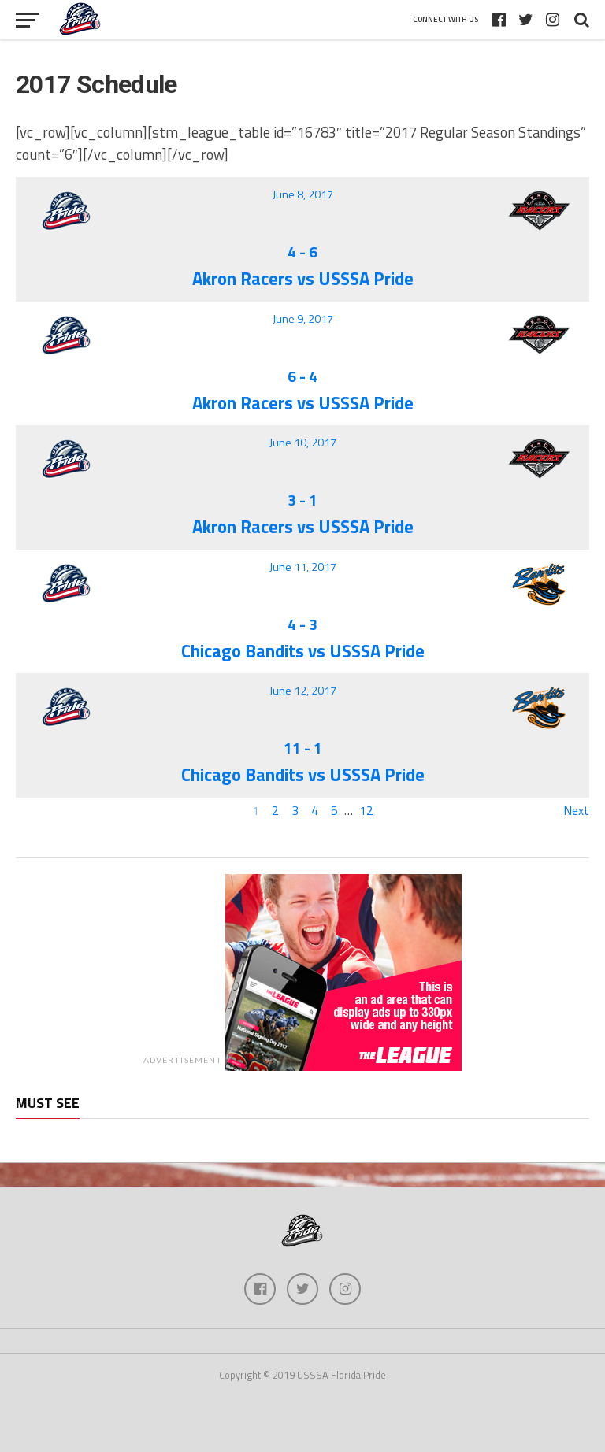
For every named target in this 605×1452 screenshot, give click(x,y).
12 (366, 810)
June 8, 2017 (303, 194)
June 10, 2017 (302, 442)
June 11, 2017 (302, 567)
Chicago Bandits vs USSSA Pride (303, 651)
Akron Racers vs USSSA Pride (303, 278)
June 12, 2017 (302, 690)
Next (576, 810)
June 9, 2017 (303, 319)
